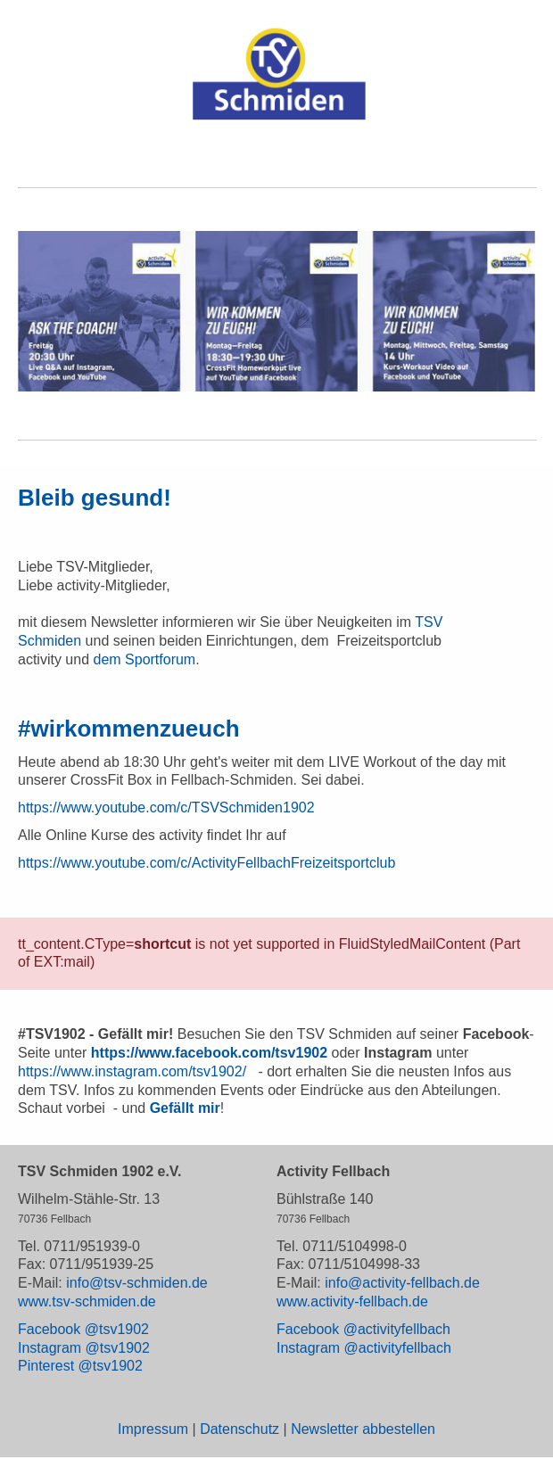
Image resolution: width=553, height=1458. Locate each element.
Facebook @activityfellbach (363, 1329)
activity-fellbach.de (369, 1301)
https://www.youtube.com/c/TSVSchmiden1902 (166, 807)
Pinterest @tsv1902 (80, 1365)
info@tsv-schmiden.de (137, 1282)
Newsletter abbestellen (363, 1429)
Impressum (153, 1429)
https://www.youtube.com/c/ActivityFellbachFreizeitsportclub (206, 862)
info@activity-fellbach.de (402, 1282)
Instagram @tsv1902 (84, 1347)
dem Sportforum (144, 659)
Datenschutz (239, 1429)
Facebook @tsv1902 (83, 1329)
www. (293, 1301)
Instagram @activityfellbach (363, 1347)
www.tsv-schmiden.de (87, 1301)
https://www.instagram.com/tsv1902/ (132, 1071)
